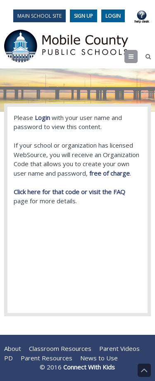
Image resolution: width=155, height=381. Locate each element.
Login (113, 15)
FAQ (119, 192)
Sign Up (83, 15)
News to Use (99, 358)
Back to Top (144, 370)
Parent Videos (119, 348)
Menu (137, 56)
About (12, 348)
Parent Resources (46, 358)
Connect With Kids (89, 367)
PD (8, 358)
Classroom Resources (60, 348)
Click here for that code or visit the (63, 192)
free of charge (109, 173)
